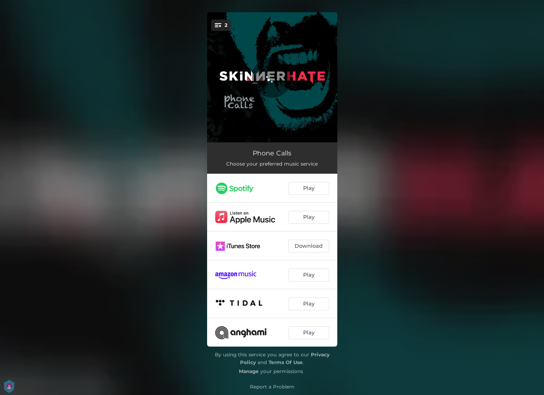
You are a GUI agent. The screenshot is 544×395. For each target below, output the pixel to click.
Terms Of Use (286, 362)
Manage (249, 371)
